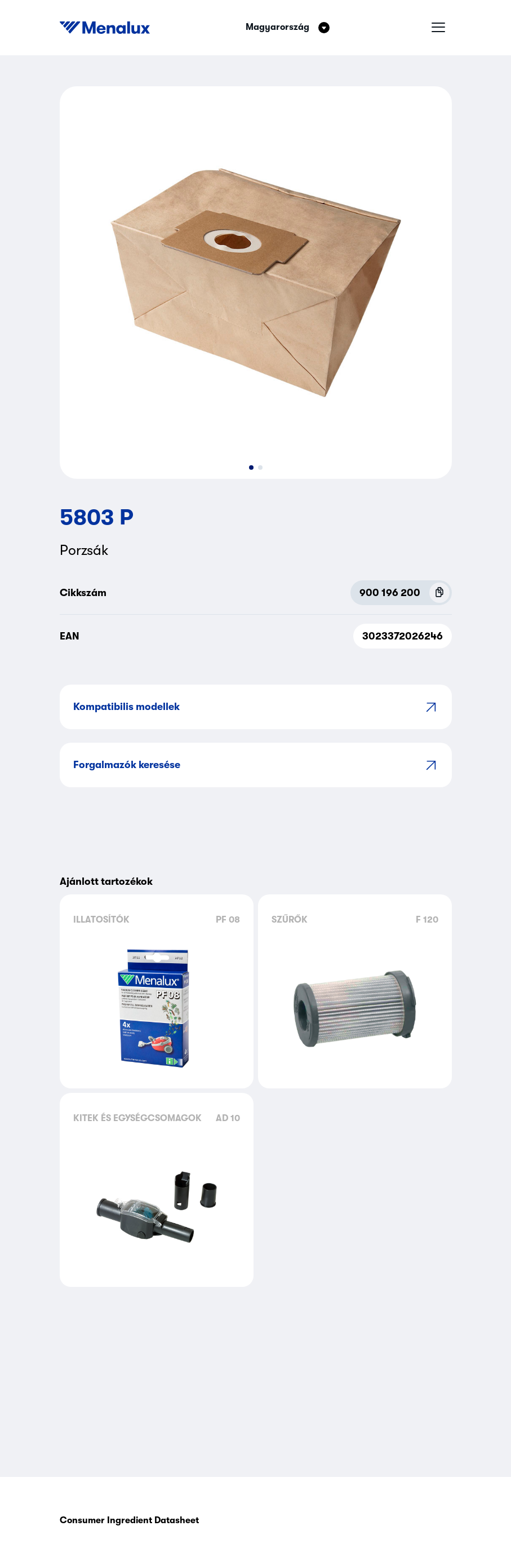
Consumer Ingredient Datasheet (129, 1520)
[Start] (105, 27)
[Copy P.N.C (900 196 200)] (439, 593)
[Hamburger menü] (438, 27)
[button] (251, 467)
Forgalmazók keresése (255, 765)
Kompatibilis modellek (255, 707)
